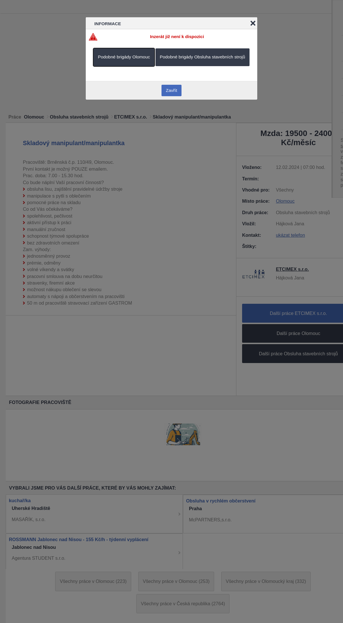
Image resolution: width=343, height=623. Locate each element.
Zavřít (171, 90)
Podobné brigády (124, 56)
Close (253, 23)
